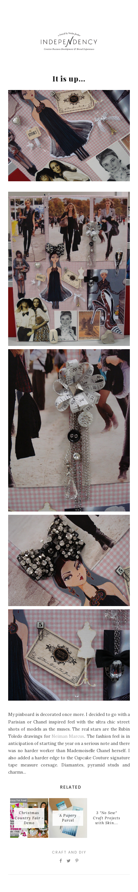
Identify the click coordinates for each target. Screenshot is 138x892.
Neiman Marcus (68, 736)
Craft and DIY (69, 852)
